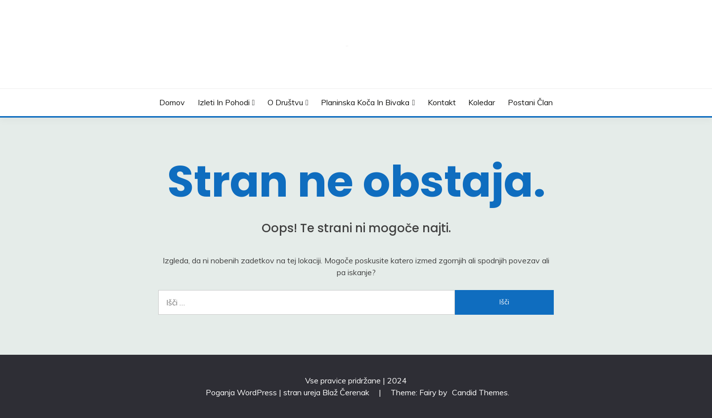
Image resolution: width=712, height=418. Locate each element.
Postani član (530, 102)
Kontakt (442, 102)
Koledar (481, 102)
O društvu (285, 102)
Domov (172, 102)
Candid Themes (480, 392)
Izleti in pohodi (224, 102)
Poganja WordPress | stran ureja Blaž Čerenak (288, 392)
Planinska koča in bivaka (365, 102)
